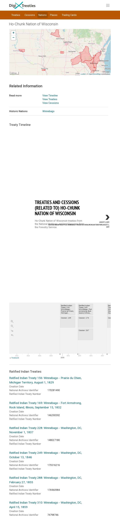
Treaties (15, 15)
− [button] (13, 37)
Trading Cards (69, 15)
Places (53, 15)
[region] (60, 243)
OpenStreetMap (95, 74)
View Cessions (50, 102)
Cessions (30, 15)
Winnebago (48, 111)
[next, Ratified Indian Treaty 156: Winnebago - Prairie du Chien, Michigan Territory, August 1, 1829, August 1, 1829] (101, 218)
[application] (60, 331)
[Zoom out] (12, 326)
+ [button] (13, 33)
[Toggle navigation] (108, 5)
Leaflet (83, 74)
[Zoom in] (12, 321)
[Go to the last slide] (12, 331)
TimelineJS (14, 358)
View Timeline (50, 95)
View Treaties (49, 99)
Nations (42, 15)
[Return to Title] (12, 335)
